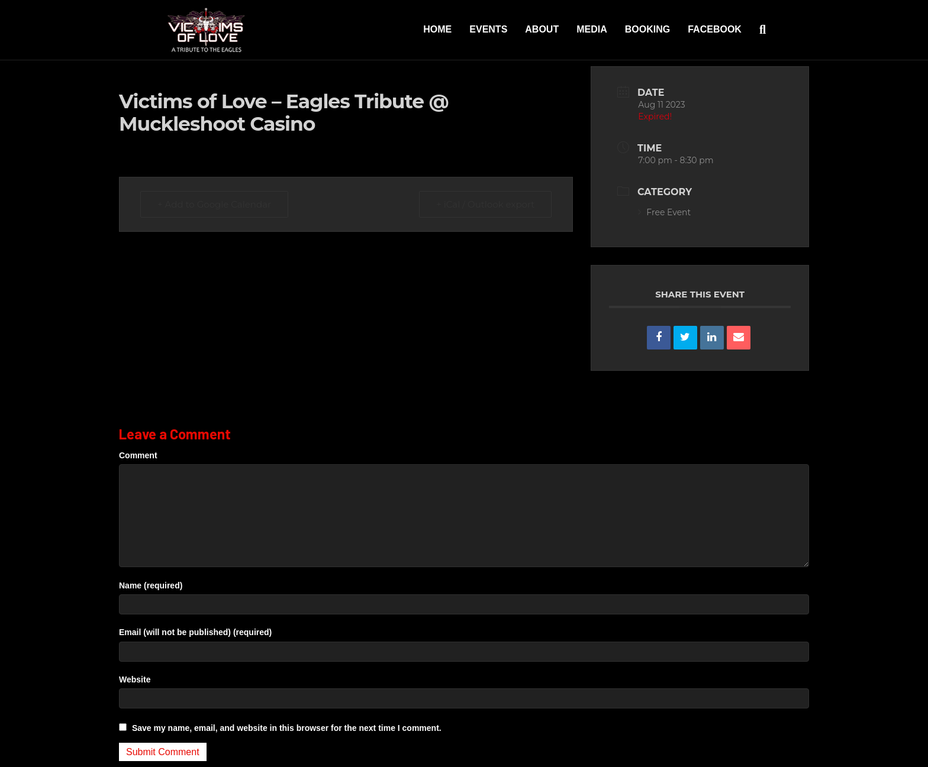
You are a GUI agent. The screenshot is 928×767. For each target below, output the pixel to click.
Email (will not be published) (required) (195, 632)
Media (591, 29)
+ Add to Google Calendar (214, 204)
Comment (138, 455)
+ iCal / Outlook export (485, 204)
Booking (647, 29)
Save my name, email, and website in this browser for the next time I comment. (287, 728)
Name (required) (150, 585)
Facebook (715, 29)
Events (488, 29)
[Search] (758, 29)
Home (437, 29)
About (542, 29)
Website (134, 679)
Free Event (664, 212)
